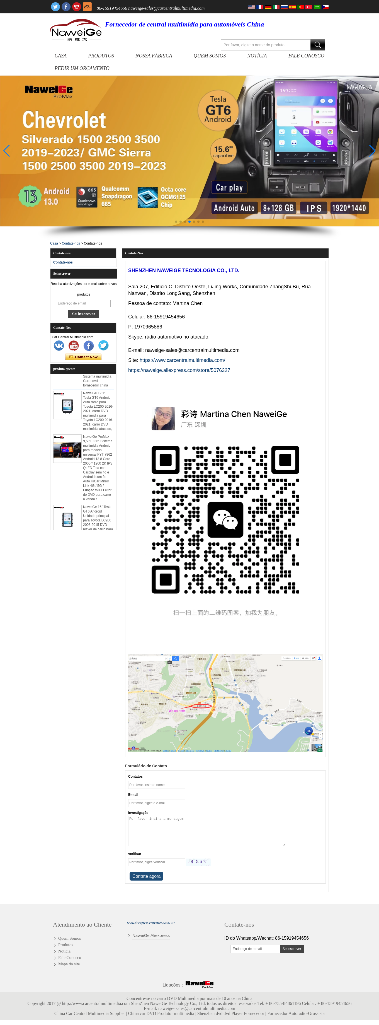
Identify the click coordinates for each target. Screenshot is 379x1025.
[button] (176, 222)
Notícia (257, 56)
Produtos (101, 56)
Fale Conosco (306, 56)
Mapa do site (69, 964)
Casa (61, 56)
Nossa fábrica (153, 56)
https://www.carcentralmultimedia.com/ (182, 360)
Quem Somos (210, 56)
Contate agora (83, 357)
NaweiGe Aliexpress (151, 935)
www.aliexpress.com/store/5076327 (151, 923)
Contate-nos (71, 243)
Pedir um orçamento (82, 68)
